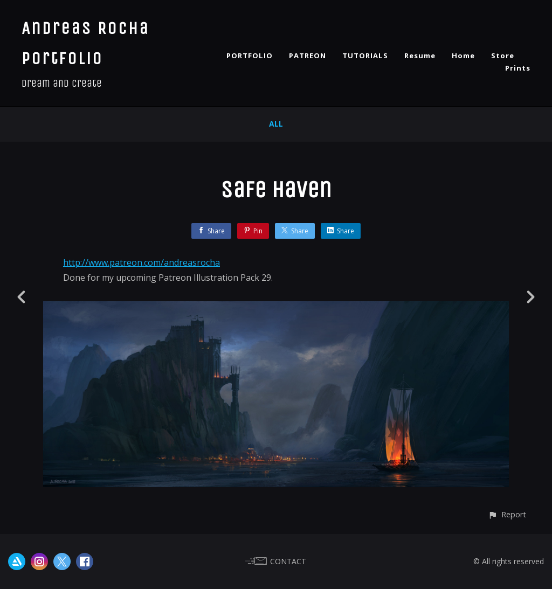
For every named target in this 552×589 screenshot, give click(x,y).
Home (463, 55)
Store (502, 55)
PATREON (307, 55)
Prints (517, 68)
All (276, 124)
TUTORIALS (365, 55)
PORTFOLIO (249, 55)
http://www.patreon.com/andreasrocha (141, 262)
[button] (507, 514)
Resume (420, 55)
